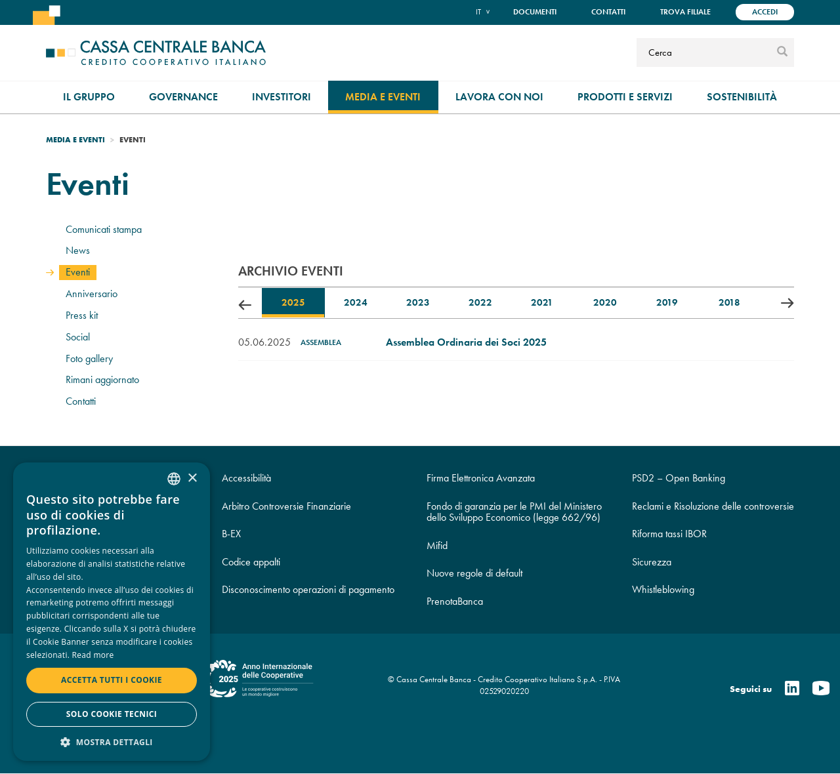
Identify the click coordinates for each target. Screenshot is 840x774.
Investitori (281, 97)
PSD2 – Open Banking (678, 478)
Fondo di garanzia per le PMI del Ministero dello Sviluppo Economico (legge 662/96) (514, 512)
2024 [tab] (356, 302)
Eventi (78, 272)
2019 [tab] (667, 302)
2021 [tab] (542, 302)
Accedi (765, 11)
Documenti (534, 11)
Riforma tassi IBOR (669, 533)
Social (78, 337)
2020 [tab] (605, 302)
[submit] (782, 52)
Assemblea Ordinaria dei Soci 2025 (466, 342)
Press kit (82, 315)
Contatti (608, 11)
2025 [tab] (293, 302)
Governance (183, 97)
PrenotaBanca (455, 601)
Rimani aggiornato (102, 379)
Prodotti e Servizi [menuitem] (625, 97)
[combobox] (173, 478)
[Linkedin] (792, 689)
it (478, 11)
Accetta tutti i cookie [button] (111, 679)
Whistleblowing (663, 589)
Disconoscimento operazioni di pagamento (308, 589)
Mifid (437, 545)
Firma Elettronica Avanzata (481, 478)
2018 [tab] (729, 302)
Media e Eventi (383, 97)
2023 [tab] (418, 302)
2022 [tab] (480, 302)
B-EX (231, 533)
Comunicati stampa (104, 229)
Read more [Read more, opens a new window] (93, 655)
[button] (111, 741)
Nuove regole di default (474, 573)
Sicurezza (651, 562)
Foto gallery (89, 358)
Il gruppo (89, 97)
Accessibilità (246, 478)
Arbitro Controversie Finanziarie (286, 506)
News (78, 250)
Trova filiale (685, 11)
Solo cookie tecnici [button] (111, 714)
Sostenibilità (742, 97)
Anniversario (91, 293)
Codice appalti (251, 562)
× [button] (192, 478)
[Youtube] (821, 689)
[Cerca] (705, 52)
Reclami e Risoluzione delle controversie (713, 506)
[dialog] (111, 611)
